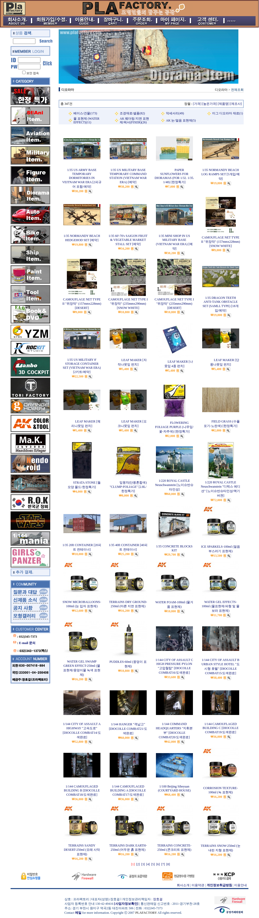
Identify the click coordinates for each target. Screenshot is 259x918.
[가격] (197, 104)
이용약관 (198, 885)
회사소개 (183, 885)
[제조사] (236, 104)
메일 (78, 913)
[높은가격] (209, 104)
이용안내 (240, 885)
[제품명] (223, 104)
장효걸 (158, 899)
